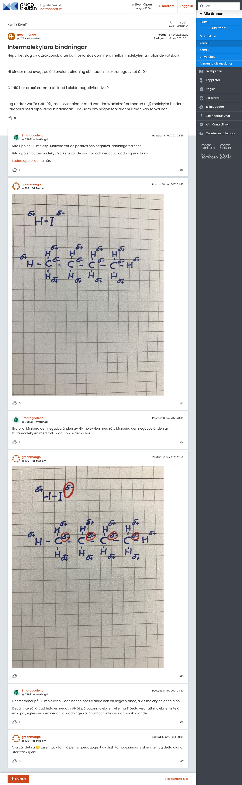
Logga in (186, 6)
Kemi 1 (22, 25)
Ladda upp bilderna (28, 160)
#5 (182, 676)
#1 (186, 118)
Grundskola (208, 36)
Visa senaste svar (176, 778)
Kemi (11, 25)
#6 (182, 722)
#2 (182, 170)
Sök (201, 6)
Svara (20, 778)
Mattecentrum (51, 9)
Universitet (207, 57)
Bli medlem (166, 6)
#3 (182, 403)
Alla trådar (218, 28)
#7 (182, 761)
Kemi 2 (204, 50)
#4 (182, 442)
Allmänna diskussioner (216, 64)
